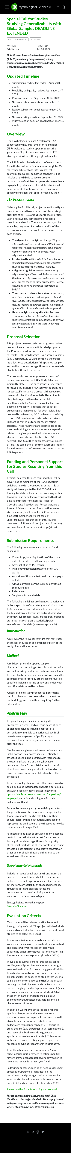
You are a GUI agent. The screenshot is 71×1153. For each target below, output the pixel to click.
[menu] (7, 7)
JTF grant (35, 39)
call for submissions (17, 39)
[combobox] (63, 7)
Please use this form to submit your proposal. (32, 1089)
